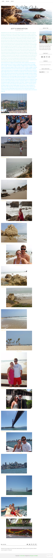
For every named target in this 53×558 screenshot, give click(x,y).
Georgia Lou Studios (34, 555)
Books (12, 1)
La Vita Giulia (26, 8)
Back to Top (49, 555)
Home (3, 1)
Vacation (4, 544)
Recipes (7, 1)
